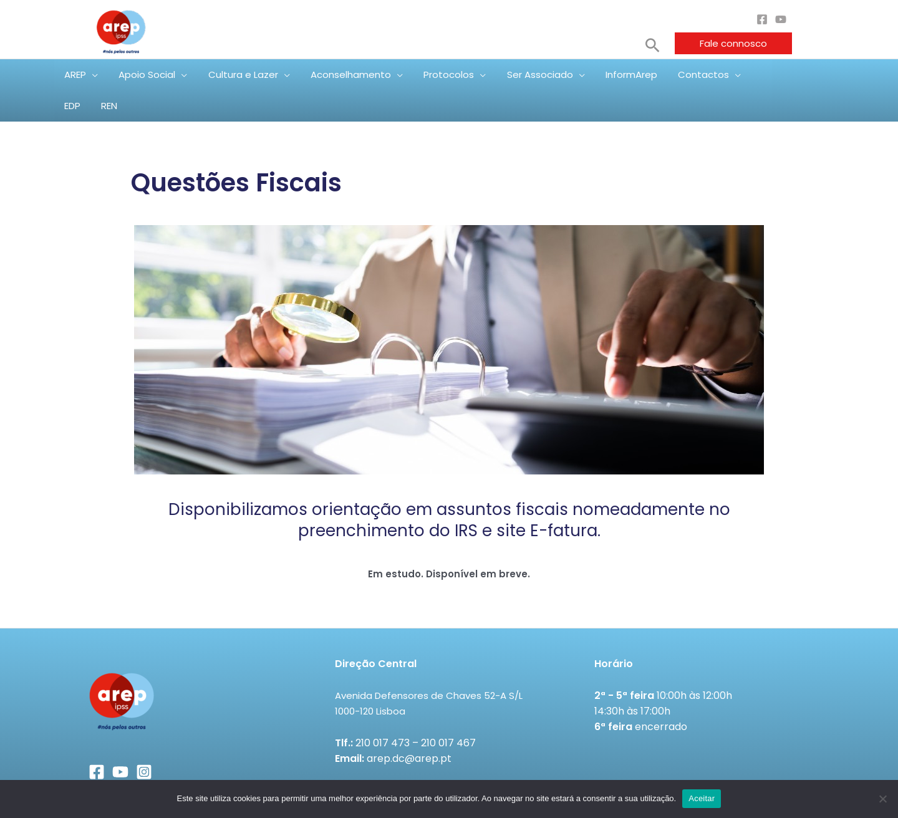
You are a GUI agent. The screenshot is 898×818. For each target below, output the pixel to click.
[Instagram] (144, 741)
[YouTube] (780, 19)
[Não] (882, 798)
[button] (652, 45)
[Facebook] (762, 19)
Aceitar (701, 798)
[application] (103, 74)
